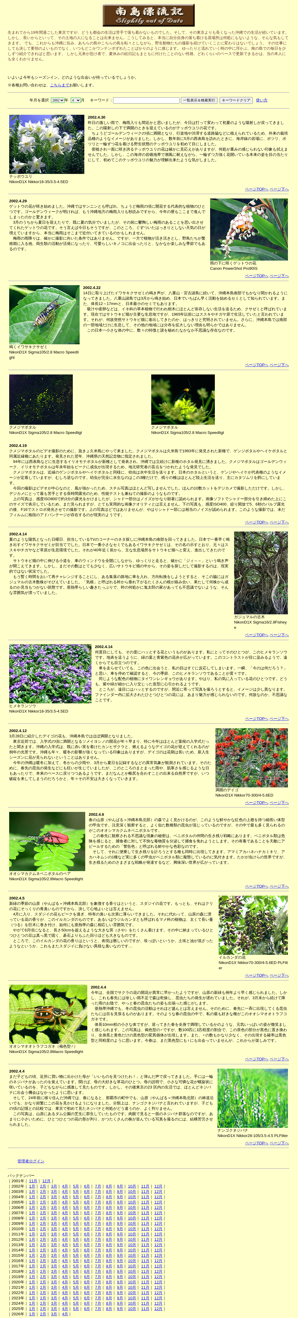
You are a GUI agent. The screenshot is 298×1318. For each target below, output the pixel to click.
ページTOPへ (256, 189)
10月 (132, 1186)
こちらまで (59, 85)
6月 (87, 1186)
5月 (76, 1186)
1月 (32, 1186)
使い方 (262, 100)
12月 (46, 1181)
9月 (120, 1186)
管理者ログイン (30, 1161)
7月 (98, 1186)
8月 (109, 1186)
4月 (65, 1186)
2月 (43, 1186)
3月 (54, 1186)
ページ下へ (279, 189)
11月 (33, 1181)
